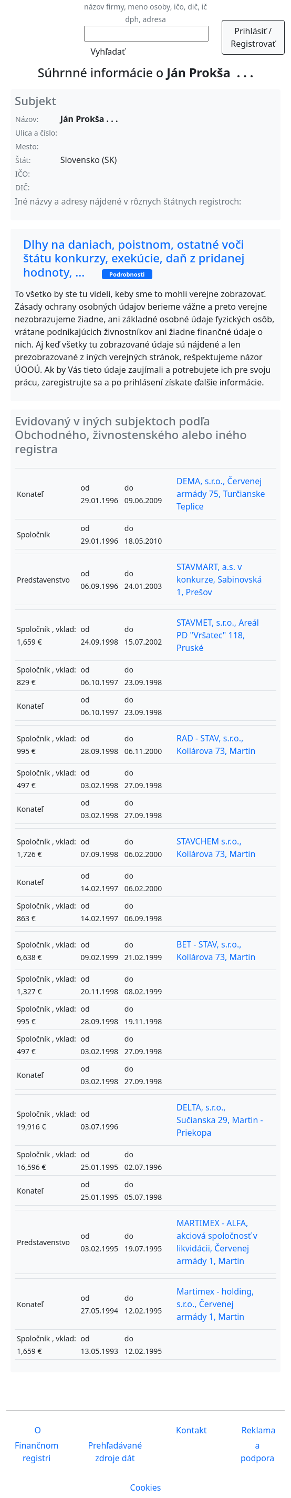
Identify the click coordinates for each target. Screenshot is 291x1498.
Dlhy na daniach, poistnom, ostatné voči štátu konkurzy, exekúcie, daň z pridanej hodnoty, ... (133, 258)
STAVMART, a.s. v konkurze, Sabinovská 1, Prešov (219, 579)
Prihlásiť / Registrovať (253, 37)
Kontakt (190, 1430)
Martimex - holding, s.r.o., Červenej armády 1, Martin (215, 1304)
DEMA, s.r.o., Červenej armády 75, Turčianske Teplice (220, 493)
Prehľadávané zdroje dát (115, 1452)
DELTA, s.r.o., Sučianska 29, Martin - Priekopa (219, 1120)
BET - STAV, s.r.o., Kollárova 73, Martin (215, 951)
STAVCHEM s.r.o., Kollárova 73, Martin (215, 847)
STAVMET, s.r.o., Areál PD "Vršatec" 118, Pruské (217, 635)
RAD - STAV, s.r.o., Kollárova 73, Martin (215, 744)
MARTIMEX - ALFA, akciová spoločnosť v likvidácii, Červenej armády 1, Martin (216, 1242)
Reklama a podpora (258, 1444)
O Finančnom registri (36, 1444)
